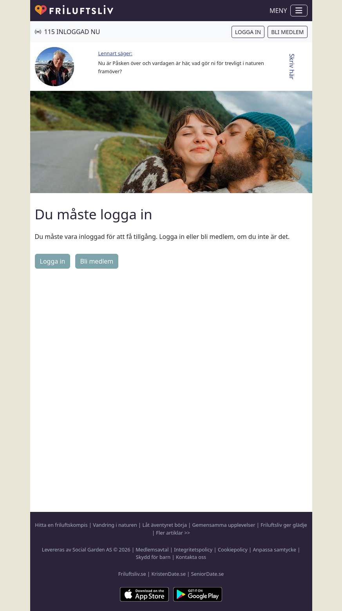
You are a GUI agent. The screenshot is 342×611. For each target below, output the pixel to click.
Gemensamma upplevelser (223, 524)
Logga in (248, 32)
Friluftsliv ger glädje (284, 524)
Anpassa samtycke (274, 549)
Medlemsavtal (152, 549)
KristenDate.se (168, 573)
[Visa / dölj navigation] (299, 10)
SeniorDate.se (207, 573)
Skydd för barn (153, 556)
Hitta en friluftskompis (61, 524)
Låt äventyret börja (164, 524)
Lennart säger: (115, 53)
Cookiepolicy (233, 549)
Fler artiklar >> (173, 532)
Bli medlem (287, 32)
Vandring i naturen (115, 524)
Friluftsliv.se (132, 573)
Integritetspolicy (193, 549)
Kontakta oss (191, 556)
